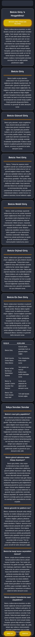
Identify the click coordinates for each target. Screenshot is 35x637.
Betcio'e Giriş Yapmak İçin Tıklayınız (17, 22)
